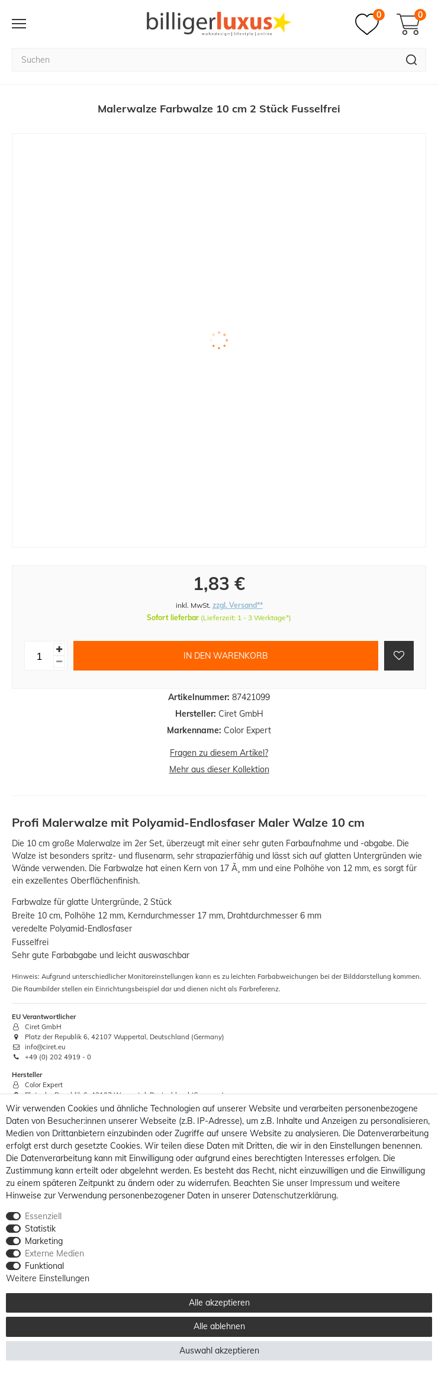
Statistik (40, 1228)
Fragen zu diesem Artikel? (219, 752)
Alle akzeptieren (219, 1302)
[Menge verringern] (59, 662)
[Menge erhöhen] (59, 649)
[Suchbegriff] (204, 60)
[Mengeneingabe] (39, 656)
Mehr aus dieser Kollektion (219, 769)
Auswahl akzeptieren (219, 1350)
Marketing (44, 1241)
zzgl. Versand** (237, 605)
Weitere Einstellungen (47, 1278)
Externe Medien (54, 1253)
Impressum (331, 1183)
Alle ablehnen (219, 1326)
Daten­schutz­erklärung (294, 1195)
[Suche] (411, 60)
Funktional (44, 1266)
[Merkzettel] (370, 24)
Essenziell (43, 1216)
